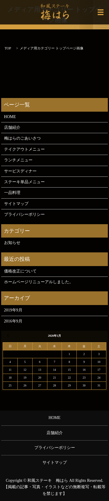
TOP (8, 48)
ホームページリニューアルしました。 (38, 282)
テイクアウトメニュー (24, 149)
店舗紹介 (12, 127)
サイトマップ (16, 204)
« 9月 (8, 335)
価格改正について (20, 271)
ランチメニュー (18, 160)
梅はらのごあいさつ (22, 138)
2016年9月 (13, 321)
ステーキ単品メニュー (24, 182)
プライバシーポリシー (24, 214)
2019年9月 (13, 310)
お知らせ (12, 242)
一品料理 (12, 192)
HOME (10, 117)
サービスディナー (20, 171)
